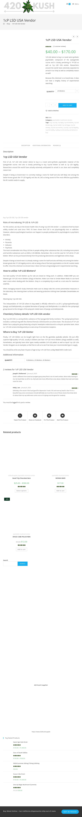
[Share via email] (62, 417)
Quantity (50, 92)
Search (5, 560)
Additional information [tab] (42, 145)
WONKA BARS (60, 478)
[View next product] (77, 36)
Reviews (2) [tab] (57, 145)
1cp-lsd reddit (49, 130)
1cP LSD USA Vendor (18, 24)
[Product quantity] (51, 105)
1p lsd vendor (64, 130)
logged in (15, 402)
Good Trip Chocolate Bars (21, 478)
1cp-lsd (65, 127)
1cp (50, 122)
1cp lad (54, 122)
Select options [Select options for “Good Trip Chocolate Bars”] (21, 491)
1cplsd (57, 130)
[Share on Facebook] (35, 417)
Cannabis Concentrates (68, 291)
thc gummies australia (54, 337)
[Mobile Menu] (75, 4)
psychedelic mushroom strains (62, 120)
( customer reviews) (59, 46)
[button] (52, 110)
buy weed (35, 304)
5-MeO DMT (68, 276)
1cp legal (60, 122)
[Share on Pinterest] (49, 417)
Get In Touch (70, 807)
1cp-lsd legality (73, 127)
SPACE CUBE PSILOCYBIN (22, 537)
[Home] (4, 24)
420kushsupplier (12, 475)
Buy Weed (55, 350)
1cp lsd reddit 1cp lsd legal (61, 125)
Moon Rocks (65, 279)
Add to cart (67, 105)
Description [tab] (25, 145)
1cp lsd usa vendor (57, 127)
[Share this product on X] (20, 417)
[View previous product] (73, 36)
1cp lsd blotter (68, 122)
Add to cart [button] (60, 491)
